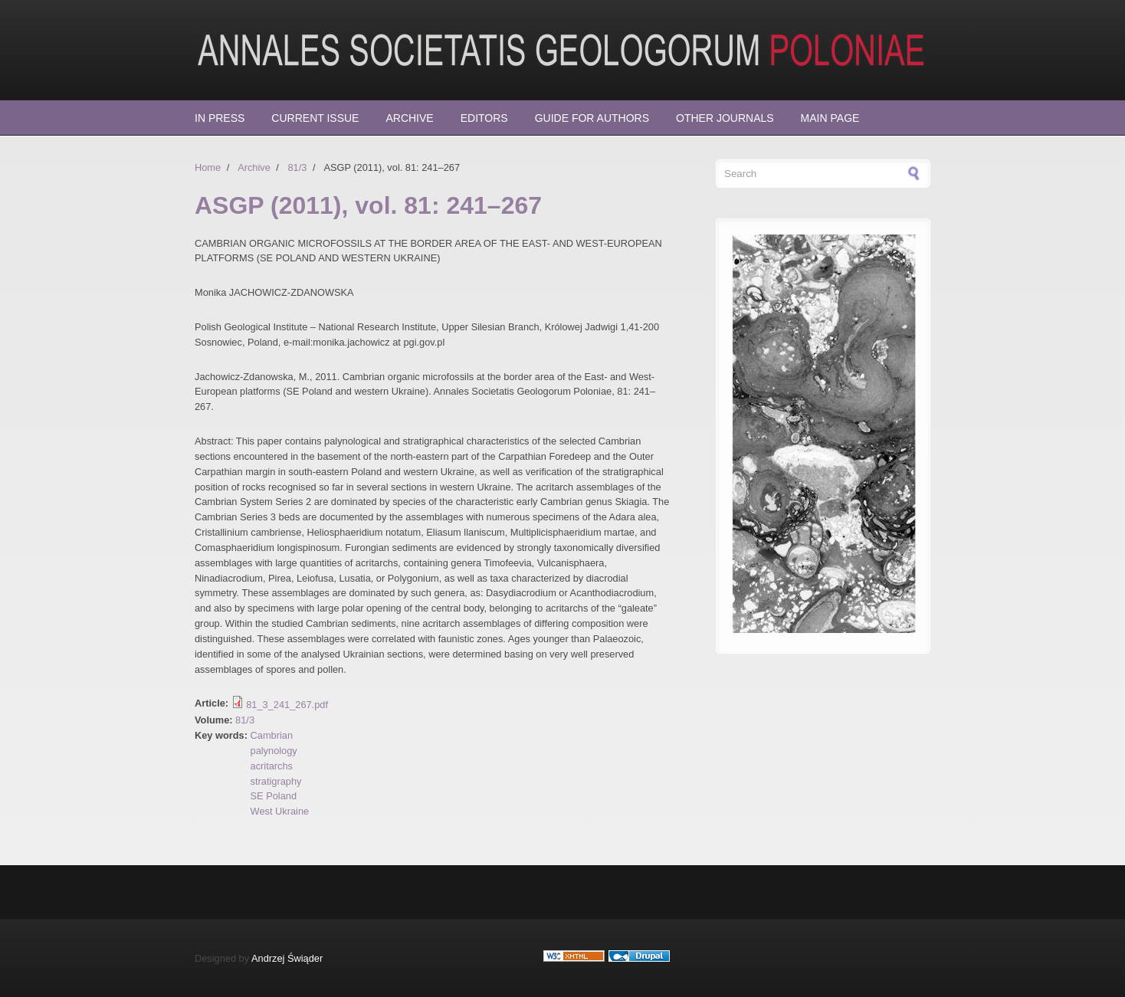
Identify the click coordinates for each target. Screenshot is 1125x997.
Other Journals (725, 118)
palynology (274, 750)
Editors (484, 118)
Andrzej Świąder (287, 958)
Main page (830, 118)
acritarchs (272, 766)
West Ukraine (280, 811)
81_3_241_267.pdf (287, 704)
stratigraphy (276, 781)
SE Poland (274, 796)
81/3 (297, 167)
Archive (409, 118)
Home (208, 167)
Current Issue (315, 118)
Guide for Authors (592, 118)
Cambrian (272, 735)
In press (219, 118)
